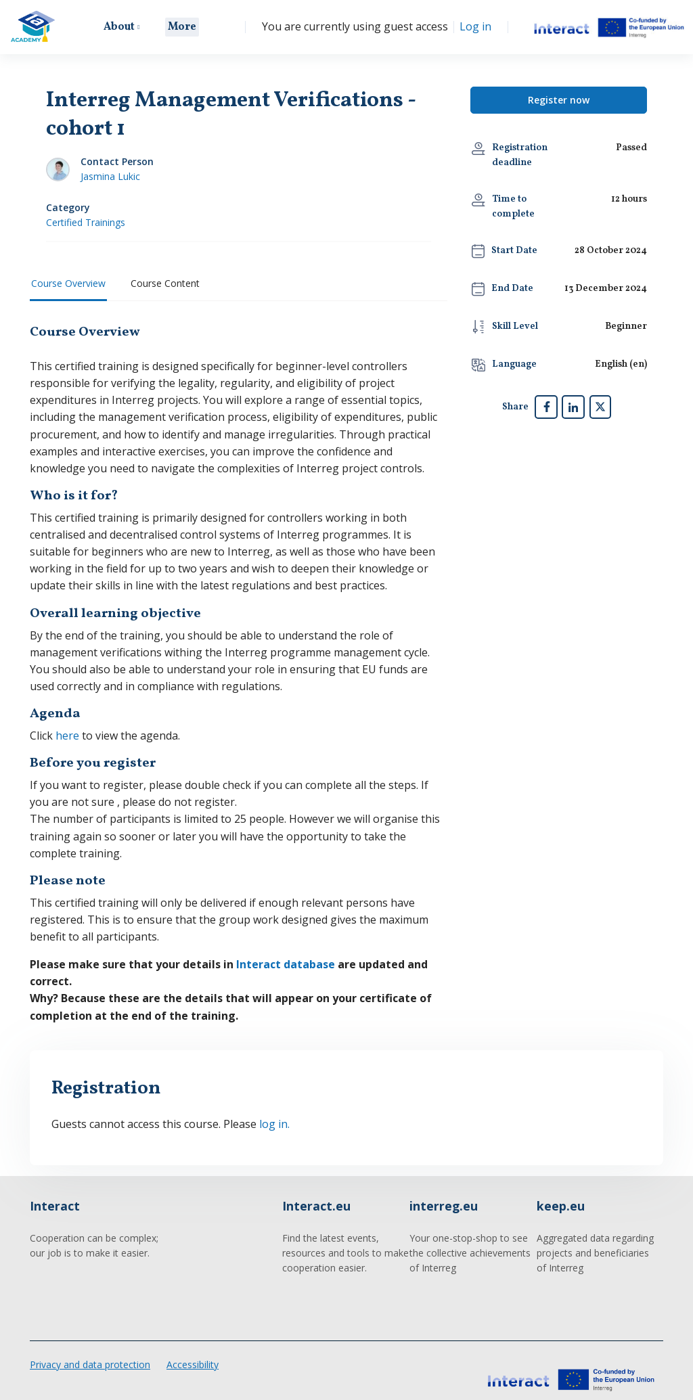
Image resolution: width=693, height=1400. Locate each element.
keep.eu (561, 1199)
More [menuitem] (184, 27)
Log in (476, 27)
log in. (269, 1117)
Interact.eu (316, 1199)
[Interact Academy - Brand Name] (33, 27)
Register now (558, 99)
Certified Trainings (85, 222)
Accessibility (192, 1357)
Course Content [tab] (165, 283)
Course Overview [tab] (68, 283)
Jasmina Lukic (110, 176)
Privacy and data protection (90, 1357)
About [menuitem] (121, 27)
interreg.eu (443, 1199)
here (67, 732)
